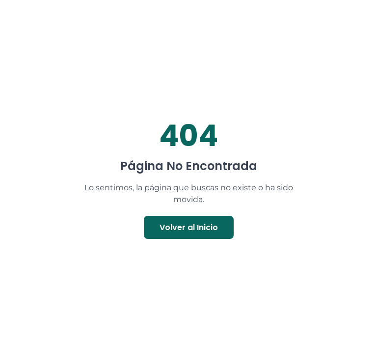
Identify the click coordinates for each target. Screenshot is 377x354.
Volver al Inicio (189, 227)
